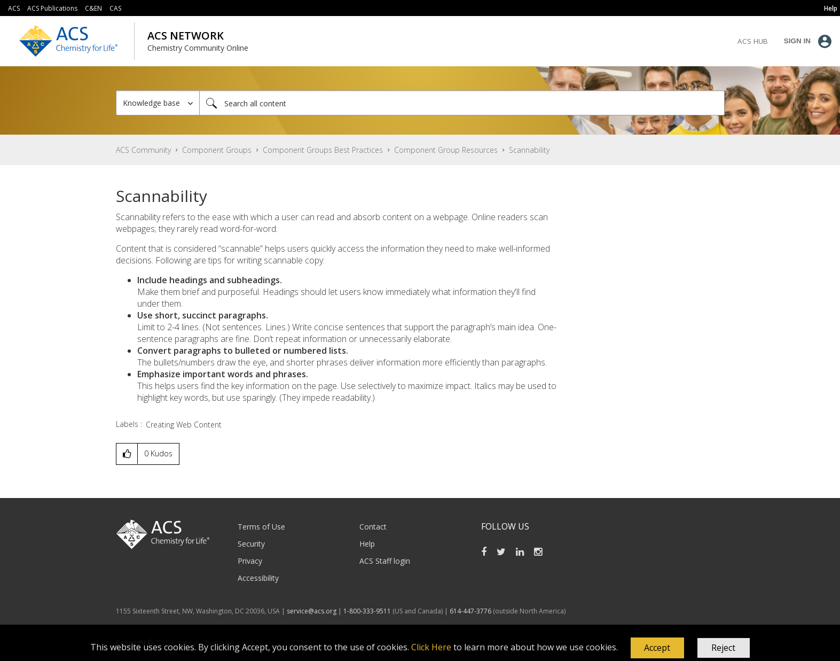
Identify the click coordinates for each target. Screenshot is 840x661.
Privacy (250, 561)
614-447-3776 (471, 611)
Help (367, 544)
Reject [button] (723, 648)
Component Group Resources (446, 150)
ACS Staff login (384, 561)
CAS (115, 8)
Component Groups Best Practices (323, 150)
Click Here (431, 647)
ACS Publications (52, 8)
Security (251, 544)
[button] (657, 648)
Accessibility (258, 578)
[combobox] (462, 102)
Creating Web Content (184, 424)
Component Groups (217, 150)
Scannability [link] (529, 150)
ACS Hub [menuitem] (752, 41)
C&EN (93, 8)
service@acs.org (311, 611)
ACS (14, 8)
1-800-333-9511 (367, 611)
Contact (373, 527)
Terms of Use (261, 527)
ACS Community (143, 150)
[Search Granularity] (157, 103)
